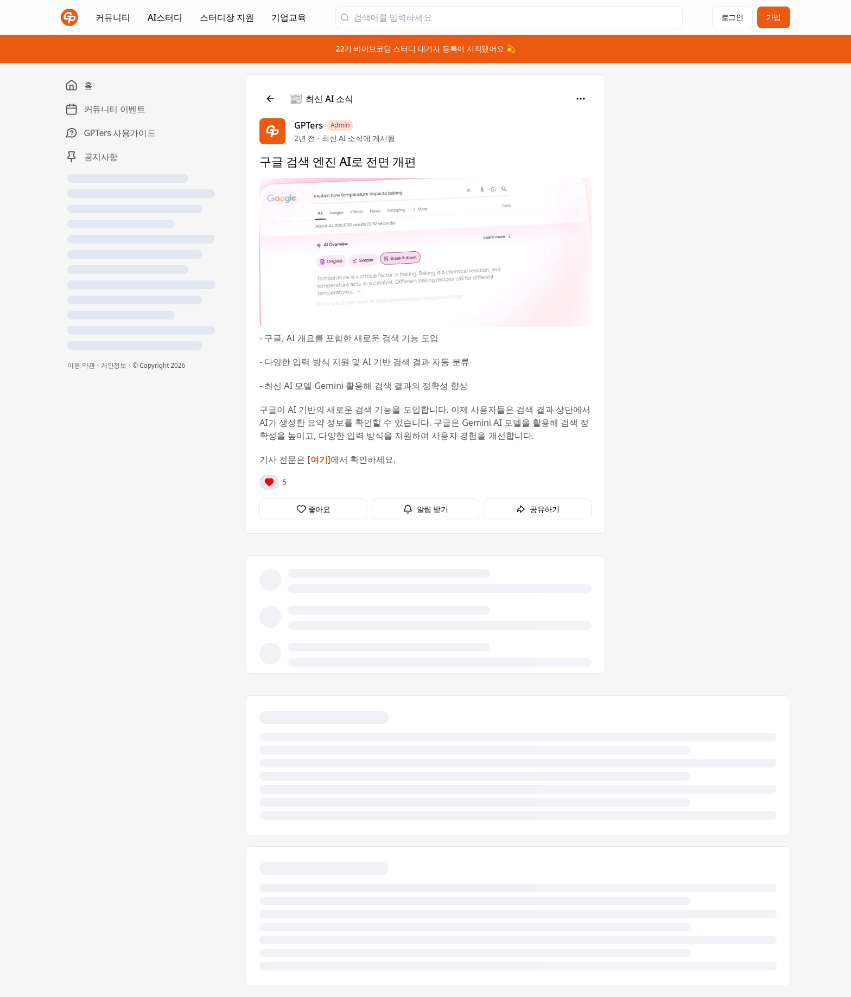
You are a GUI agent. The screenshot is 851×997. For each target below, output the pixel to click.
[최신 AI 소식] (322, 99)
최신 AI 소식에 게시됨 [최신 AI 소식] (358, 138)
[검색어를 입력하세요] (515, 17)
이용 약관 (81, 365)
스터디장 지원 (227, 20)
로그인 (732, 17)
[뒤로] (270, 99)
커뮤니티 (113, 17)
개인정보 (114, 365)
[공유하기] (538, 509)
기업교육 (288, 20)
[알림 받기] (426, 509)
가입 (773, 17)
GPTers (308, 125)
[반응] (269, 482)
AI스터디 (165, 17)
